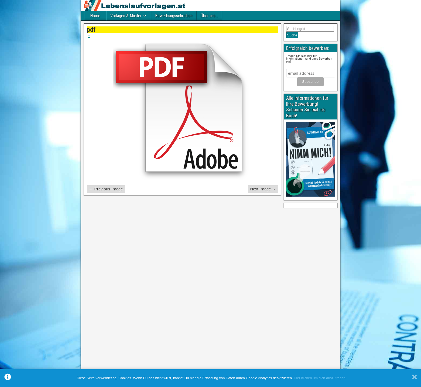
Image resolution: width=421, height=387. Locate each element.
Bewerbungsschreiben (174, 15)
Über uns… (209, 15)
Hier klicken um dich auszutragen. (320, 378)
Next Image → (263, 189)
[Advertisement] (310, 291)
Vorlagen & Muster (126, 15)
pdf (91, 29)
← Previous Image (106, 189)
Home (95, 15)
